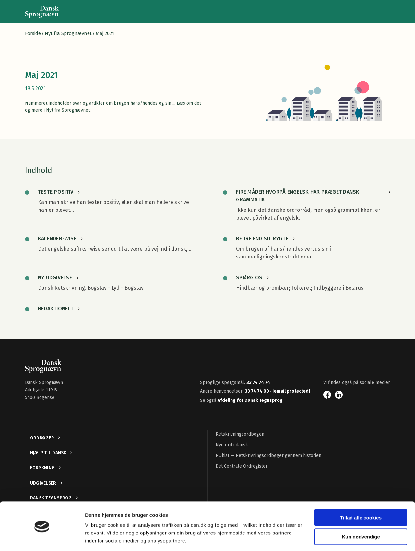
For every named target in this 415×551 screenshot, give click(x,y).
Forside (33, 33)
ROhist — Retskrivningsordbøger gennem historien (268, 455)
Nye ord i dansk (232, 445)
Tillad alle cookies (361, 497)
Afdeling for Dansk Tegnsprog (250, 400)
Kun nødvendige (361, 516)
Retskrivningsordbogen (240, 434)
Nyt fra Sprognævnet (68, 33)
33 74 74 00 (257, 391)
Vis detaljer (98, 538)
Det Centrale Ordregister (241, 466)
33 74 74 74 (258, 382)
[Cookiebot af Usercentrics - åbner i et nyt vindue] (42, 538)
